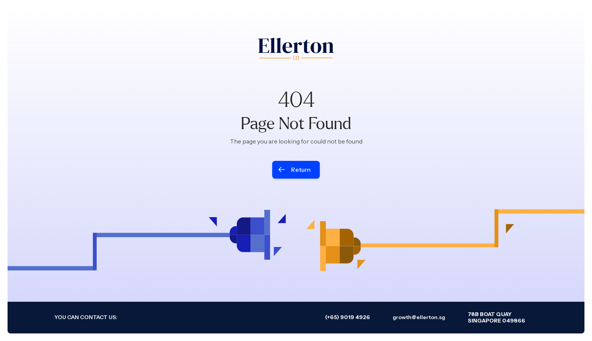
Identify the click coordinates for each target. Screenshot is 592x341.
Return (301, 169)
